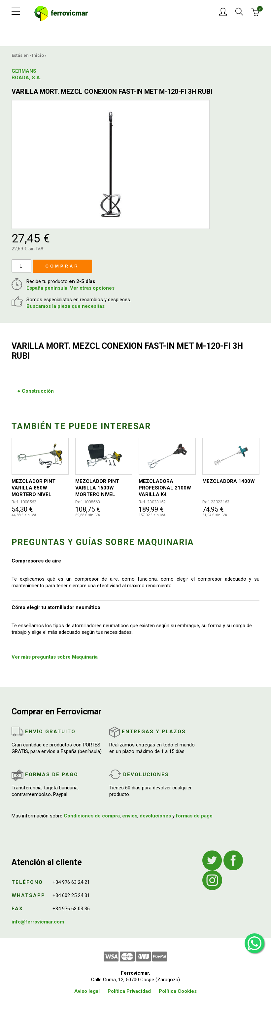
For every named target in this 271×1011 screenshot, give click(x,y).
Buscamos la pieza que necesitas (65, 306)
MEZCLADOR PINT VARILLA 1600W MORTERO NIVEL (97, 487)
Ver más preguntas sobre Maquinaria (55, 657)
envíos (129, 816)
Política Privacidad (129, 991)
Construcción (38, 391)
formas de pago (194, 816)
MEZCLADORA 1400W (228, 481)
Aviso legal (87, 991)
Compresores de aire (36, 561)
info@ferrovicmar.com (38, 922)
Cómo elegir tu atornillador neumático (56, 607)
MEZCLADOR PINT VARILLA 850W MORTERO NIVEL (33, 487)
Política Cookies (178, 991)
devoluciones (155, 816)
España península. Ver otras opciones (70, 288)
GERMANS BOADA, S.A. (26, 74)
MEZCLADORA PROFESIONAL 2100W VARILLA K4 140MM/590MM (165, 488)
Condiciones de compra (92, 816)
